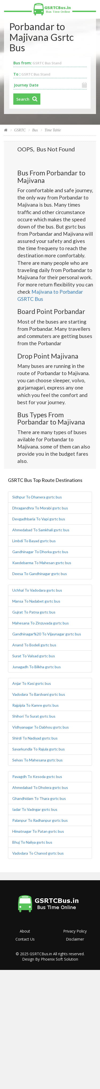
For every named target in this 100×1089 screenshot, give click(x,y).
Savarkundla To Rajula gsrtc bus (38, 749)
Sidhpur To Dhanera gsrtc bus (37, 497)
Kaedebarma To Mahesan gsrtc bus (41, 562)
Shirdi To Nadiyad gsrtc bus (35, 738)
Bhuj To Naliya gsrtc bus (32, 842)
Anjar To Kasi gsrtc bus (31, 683)
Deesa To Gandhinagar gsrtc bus (39, 573)
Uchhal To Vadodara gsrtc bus (37, 590)
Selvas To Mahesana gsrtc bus (37, 760)
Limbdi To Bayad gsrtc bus (34, 540)
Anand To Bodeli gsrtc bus (34, 645)
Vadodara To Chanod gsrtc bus (38, 853)
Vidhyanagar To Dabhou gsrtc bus (40, 727)
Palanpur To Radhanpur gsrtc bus (40, 820)
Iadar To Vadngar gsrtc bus (34, 809)
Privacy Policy (75, 931)
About (25, 931)
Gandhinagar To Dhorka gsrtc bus (40, 551)
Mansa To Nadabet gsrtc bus (36, 601)
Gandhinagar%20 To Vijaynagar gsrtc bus (46, 634)
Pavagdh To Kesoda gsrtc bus (37, 776)
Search (22, 99)
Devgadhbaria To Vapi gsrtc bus (38, 519)
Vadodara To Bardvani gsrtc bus (38, 694)
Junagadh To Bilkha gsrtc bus (36, 667)
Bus (35, 130)
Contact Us (25, 939)
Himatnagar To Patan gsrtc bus (38, 831)
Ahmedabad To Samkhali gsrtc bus (40, 530)
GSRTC (20, 130)
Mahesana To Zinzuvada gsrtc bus (40, 623)
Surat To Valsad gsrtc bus (33, 656)
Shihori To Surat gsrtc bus (33, 716)
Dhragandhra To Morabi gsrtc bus (40, 508)
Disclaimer (75, 939)
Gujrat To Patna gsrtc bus (33, 612)
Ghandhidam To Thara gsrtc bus (39, 798)
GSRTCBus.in (41, 953)
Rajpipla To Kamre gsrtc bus (35, 705)
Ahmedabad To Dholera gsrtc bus (40, 787)
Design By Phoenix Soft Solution (50, 959)
